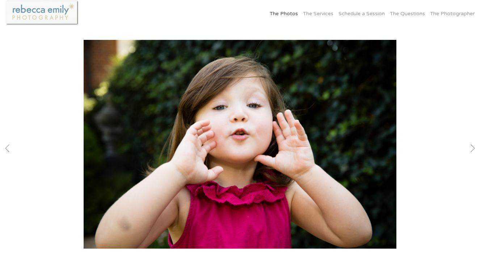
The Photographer (452, 14)
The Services (318, 14)
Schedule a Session (361, 14)
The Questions (407, 14)
